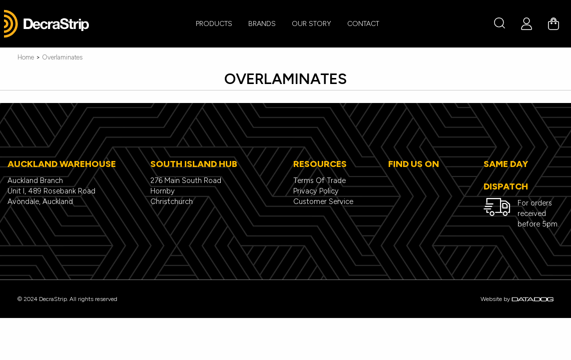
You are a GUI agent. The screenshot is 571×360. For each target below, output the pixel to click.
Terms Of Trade (319, 180)
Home (25, 57)
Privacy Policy (316, 191)
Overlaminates (62, 57)
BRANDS (262, 24)
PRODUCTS (214, 24)
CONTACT (363, 24)
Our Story (311, 24)
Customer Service (323, 201)
